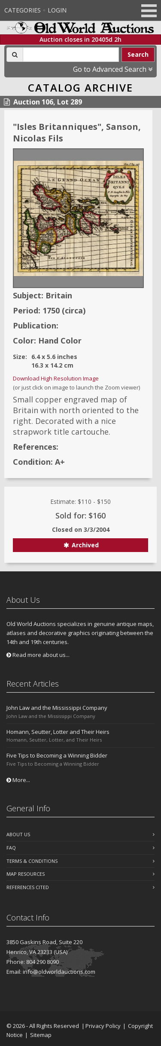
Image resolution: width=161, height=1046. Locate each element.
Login (57, 10)
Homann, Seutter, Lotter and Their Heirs (57, 732)
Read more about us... (38, 655)
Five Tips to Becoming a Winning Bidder (56, 755)
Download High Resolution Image (56, 378)
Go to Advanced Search (112, 69)
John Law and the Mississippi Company (56, 708)
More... (18, 780)
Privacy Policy (103, 1026)
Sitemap (41, 1035)
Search (138, 54)
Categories (22, 10)
